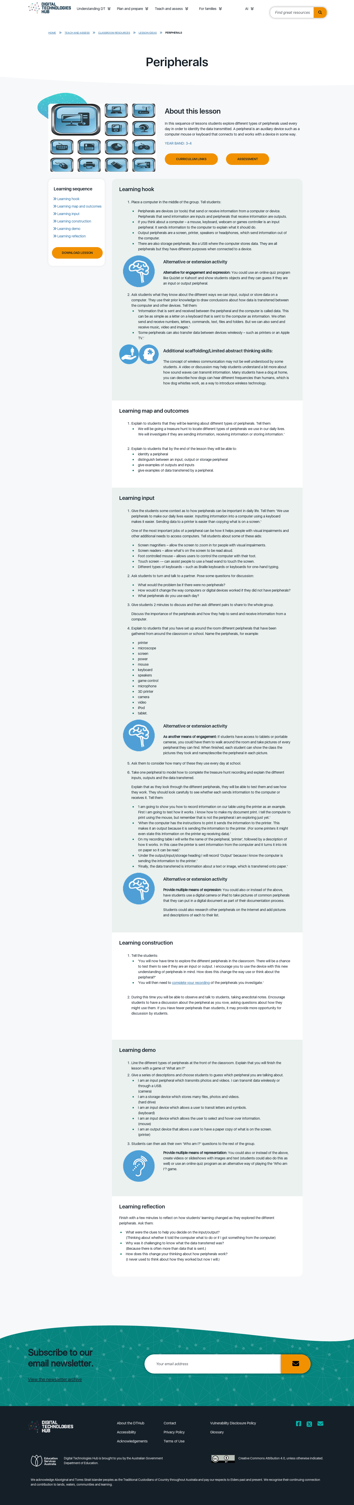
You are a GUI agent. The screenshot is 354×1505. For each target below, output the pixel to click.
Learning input (68, 214)
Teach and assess (169, 9)
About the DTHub (130, 1423)
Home (52, 32)
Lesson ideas (148, 32)
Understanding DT (91, 9)
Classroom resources (114, 32)
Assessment (247, 159)
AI (246, 9)
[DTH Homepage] (49, 14)
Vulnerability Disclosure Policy (233, 1423)
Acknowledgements (132, 1441)
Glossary (217, 1432)
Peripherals (173, 32)
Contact (170, 1423)
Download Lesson (77, 253)
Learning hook (68, 199)
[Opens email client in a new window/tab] (320, 1424)
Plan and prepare (130, 9)
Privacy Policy (174, 1432)
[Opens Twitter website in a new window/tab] (309, 1424)
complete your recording (191, 983)
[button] (109, 9)
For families (208, 9)
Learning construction (74, 221)
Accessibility (126, 1432)
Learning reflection (71, 236)
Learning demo (68, 229)
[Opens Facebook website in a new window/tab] (298, 1424)
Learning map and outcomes (79, 206)
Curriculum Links (191, 159)
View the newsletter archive (55, 1379)
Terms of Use (174, 1441)
